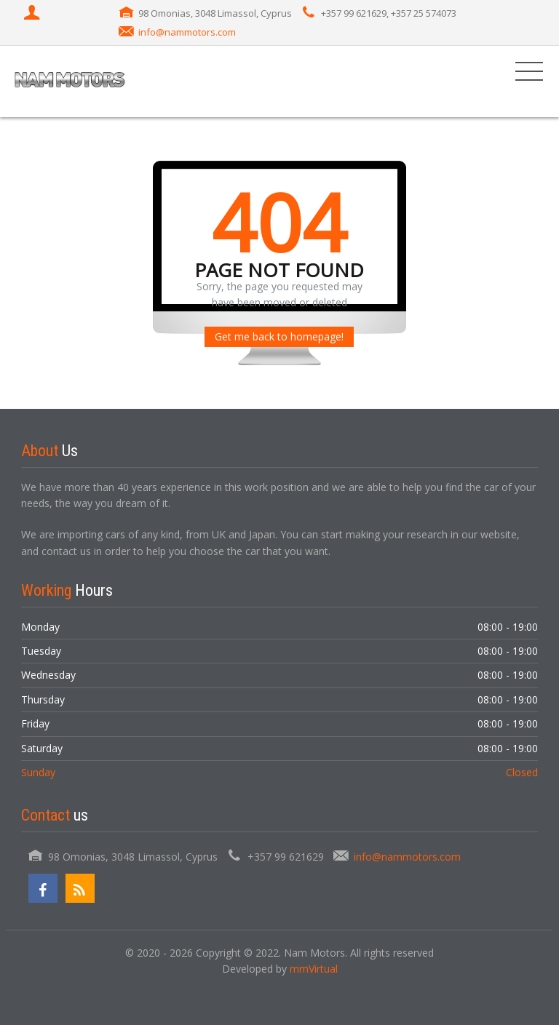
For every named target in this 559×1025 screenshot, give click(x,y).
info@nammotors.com (187, 32)
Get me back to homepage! (279, 336)
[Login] (33, 14)
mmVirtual (314, 969)
